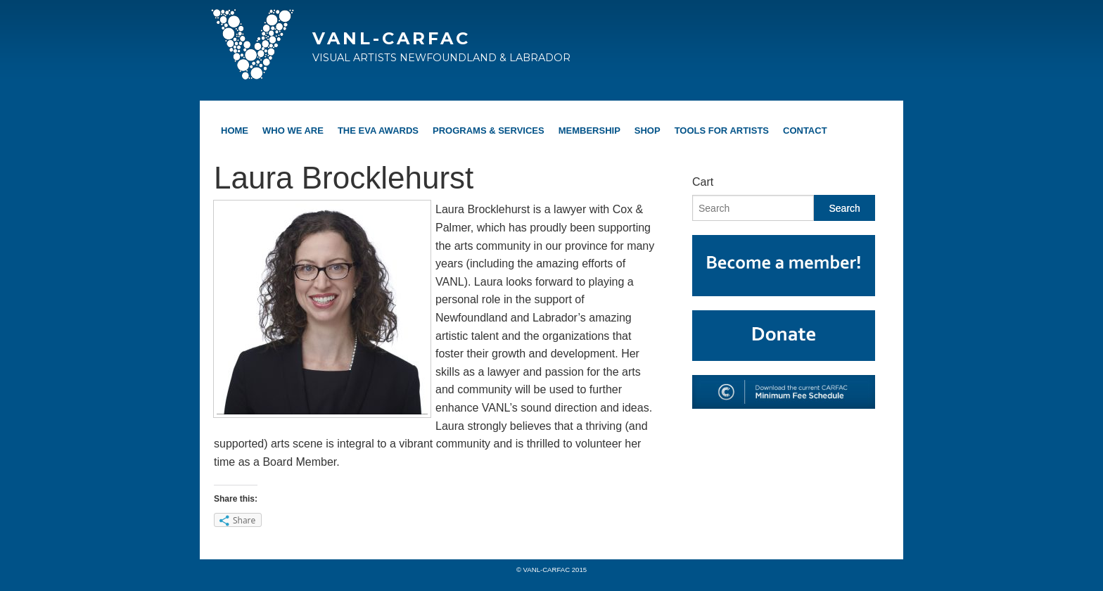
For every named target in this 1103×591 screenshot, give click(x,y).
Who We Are (293, 130)
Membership (589, 130)
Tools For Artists (722, 130)
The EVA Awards (378, 130)
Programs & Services (488, 130)
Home (234, 130)
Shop (648, 130)
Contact (805, 130)
